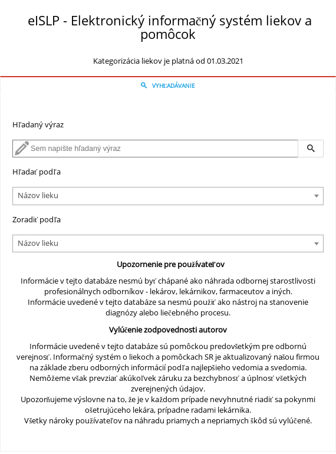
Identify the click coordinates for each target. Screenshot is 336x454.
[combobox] (168, 196)
